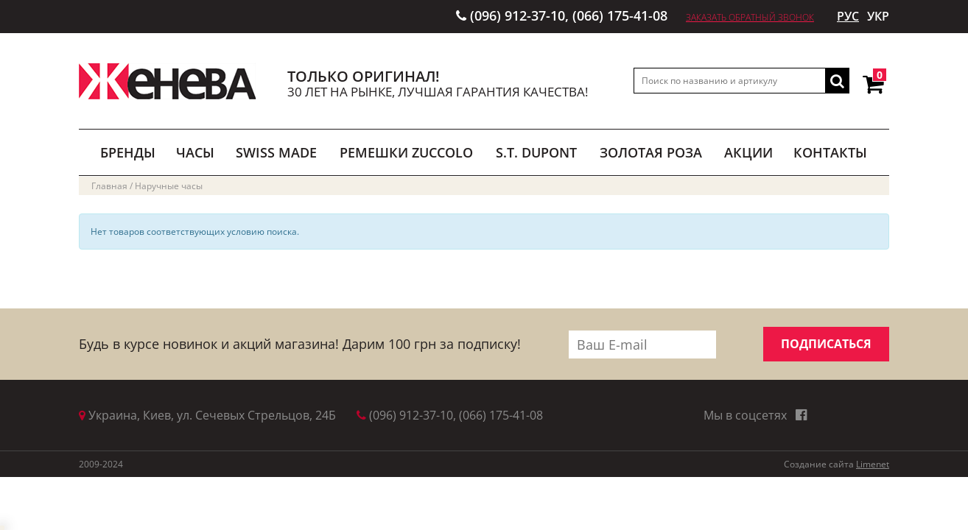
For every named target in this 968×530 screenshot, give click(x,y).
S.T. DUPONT (536, 152)
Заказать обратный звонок (750, 17)
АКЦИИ (748, 152)
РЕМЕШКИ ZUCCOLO (406, 152)
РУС (848, 16)
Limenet (872, 464)
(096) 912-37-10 (517, 15)
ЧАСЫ (195, 152)
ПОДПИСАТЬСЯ (826, 344)
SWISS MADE (276, 152)
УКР (878, 16)
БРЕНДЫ (127, 152)
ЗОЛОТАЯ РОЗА (651, 152)
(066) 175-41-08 (619, 15)
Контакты (830, 152)
